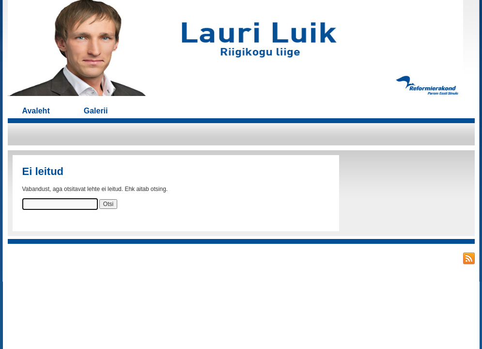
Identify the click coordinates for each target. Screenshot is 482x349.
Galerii (96, 111)
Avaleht (36, 111)
